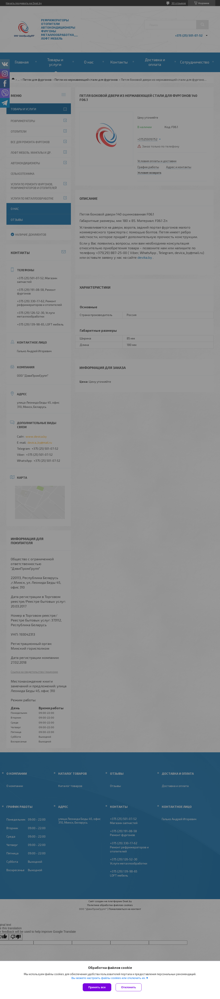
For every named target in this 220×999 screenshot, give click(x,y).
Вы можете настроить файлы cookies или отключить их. (108, 978)
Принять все (97, 987)
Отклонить (128, 987)
